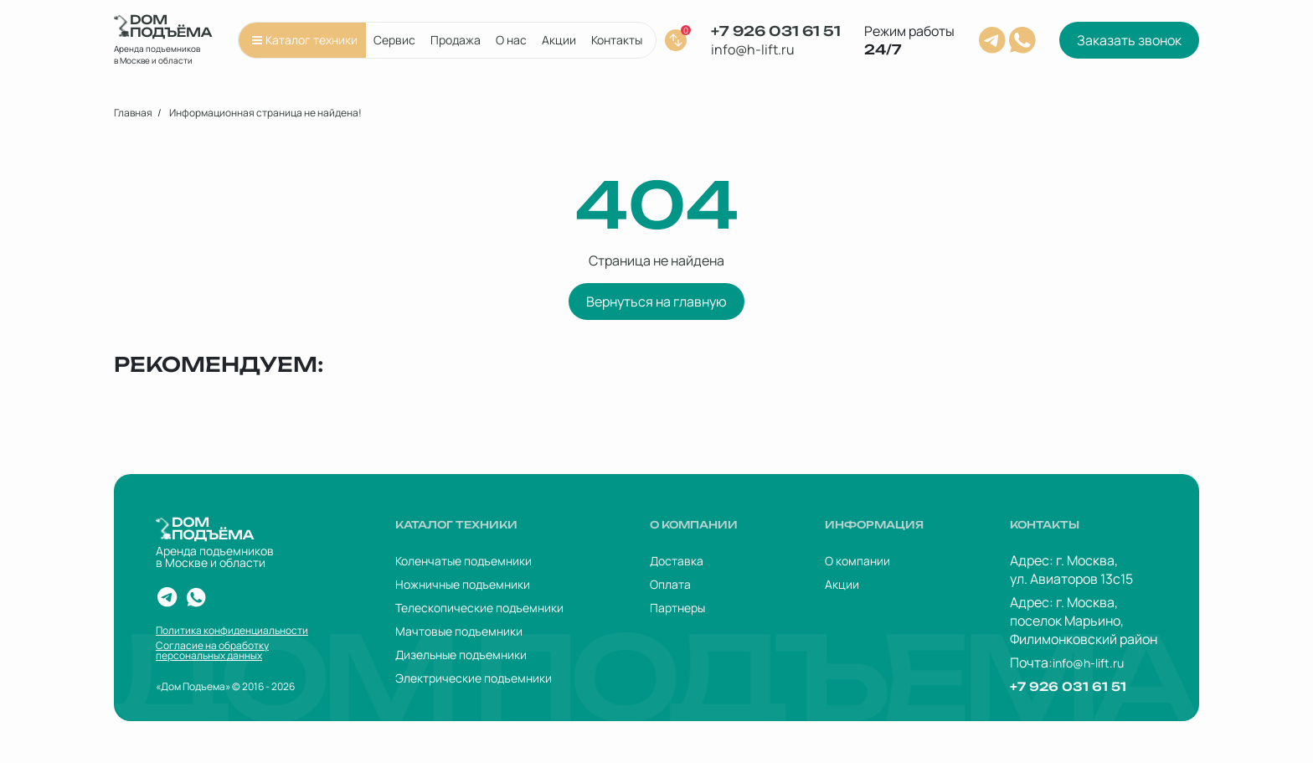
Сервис (394, 40)
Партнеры (677, 608)
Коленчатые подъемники (463, 561)
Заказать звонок (1129, 40)
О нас (511, 40)
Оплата (670, 584)
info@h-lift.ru (753, 49)
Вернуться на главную (656, 301)
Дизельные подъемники (461, 654)
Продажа (455, 40)
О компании (857, 561)
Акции (559, 40)
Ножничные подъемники (462, 584)
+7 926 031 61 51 (776, 31)
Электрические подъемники (473, 678)
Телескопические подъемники (479, 608)
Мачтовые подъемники (459, 631)
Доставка (676, 561)
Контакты (616, 40)
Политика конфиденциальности (232, 631)
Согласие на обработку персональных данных (212, 651)
